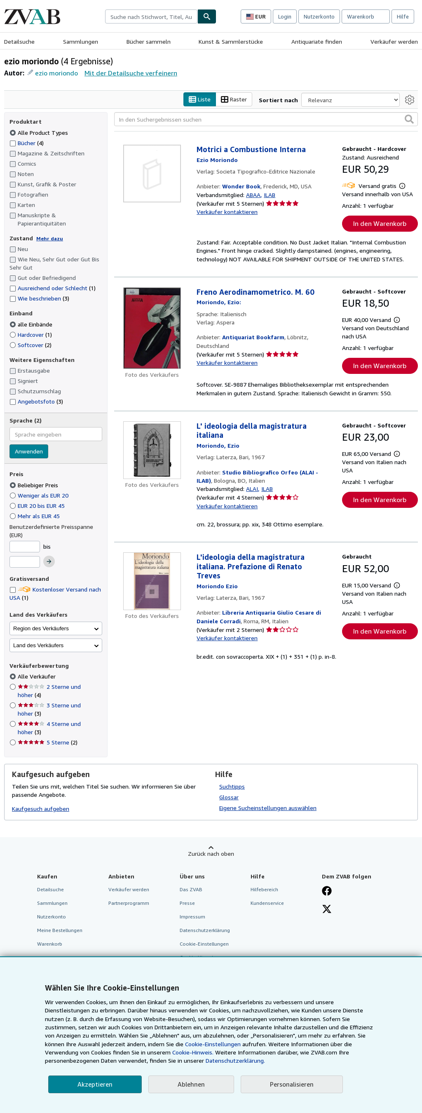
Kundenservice (267, 903)
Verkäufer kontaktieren (227, 212)
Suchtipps (232, 786)
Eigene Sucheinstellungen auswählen (267, 807)
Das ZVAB (191, 889)
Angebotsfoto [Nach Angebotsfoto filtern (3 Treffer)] (36, 401)
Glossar (229, 797)
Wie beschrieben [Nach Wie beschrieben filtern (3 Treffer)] (39, 298)
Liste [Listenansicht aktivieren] (200, 99)
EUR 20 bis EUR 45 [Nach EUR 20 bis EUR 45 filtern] (37, 505)
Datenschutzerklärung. (235, 1060)
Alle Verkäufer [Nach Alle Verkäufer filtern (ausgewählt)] (37, 676)
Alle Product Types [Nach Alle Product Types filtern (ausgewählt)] (39, 132)
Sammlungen (80, 41)
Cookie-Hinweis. (192, 1052)
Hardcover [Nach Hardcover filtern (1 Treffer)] (30, 334)
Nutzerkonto (319, 16)
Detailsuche (19, 41)
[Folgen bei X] (327, 910)
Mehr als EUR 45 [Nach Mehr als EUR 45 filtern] (35, 515)
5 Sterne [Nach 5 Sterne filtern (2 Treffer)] (47, 742)
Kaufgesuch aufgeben (40, 808)
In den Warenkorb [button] (379, 224)
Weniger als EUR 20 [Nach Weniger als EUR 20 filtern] (39, 495)
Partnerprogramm (128, 903)
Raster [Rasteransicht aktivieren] (234, 99)
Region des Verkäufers (41, 628)
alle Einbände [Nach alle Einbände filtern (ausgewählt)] (31, 324)
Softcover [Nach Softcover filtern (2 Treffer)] (30, 344)
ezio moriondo (56, 73)
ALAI (252, 489)
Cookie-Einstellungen (213, 1043)
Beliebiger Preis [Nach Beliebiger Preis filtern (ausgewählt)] (34, 484)
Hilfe (403, 16)
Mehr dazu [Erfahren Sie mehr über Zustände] (49, 238)
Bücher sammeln (149, 41)
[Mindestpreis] (24, 546)
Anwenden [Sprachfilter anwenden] (29, 451)
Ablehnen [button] (191, 1084)
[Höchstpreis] (24, 562)
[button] (409, 119)
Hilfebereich (264, 889)
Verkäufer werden (394, 41)
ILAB (269, 194)
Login (284, 16)
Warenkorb (49, 944)
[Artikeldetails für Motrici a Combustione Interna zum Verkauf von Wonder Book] (152, 174)
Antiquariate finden (316, 41)
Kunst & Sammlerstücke (231, 41)
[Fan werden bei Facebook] (327, 891)
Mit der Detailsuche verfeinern (130, 73)
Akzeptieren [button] (95, 1084)
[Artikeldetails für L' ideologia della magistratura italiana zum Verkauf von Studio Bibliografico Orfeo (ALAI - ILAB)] (152, 450)
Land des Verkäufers (38, 645)
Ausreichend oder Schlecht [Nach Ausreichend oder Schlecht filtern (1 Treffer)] (52, 288)
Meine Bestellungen (59, 931)
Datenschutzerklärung (205, 931)
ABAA (253, 194)
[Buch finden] (207, 16)
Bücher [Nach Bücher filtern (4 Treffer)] (26, 142)
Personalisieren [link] (292, 1084)
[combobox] (151, 16)
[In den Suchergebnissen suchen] (266, 120)
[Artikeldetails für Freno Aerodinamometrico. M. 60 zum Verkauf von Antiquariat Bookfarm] (152, 328)
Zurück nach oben (211, 853)
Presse (187, 903)
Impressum (192, 916)
